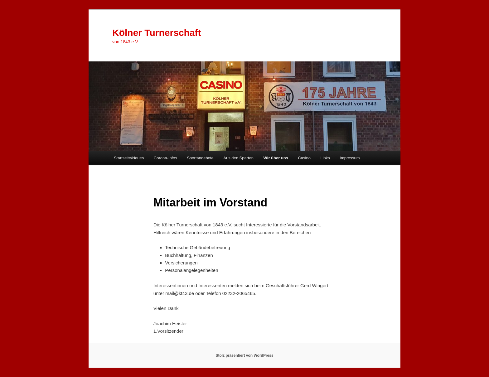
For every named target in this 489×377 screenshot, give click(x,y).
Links (325, 158)
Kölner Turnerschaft (156, 32)
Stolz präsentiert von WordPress (244, 355)
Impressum (350, 158)
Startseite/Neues (129, 158)
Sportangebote (200, 158)
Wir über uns (276, 158)
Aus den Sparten (238, 158)
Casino (304, 158)
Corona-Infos (165, 158)
